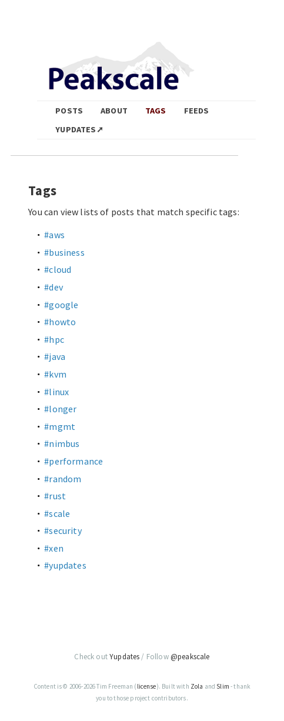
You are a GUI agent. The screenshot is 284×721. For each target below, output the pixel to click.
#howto (60, 322)
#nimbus (61, 443)
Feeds (196, 110)
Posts (69, 110)
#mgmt (59, 426)
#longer (60, 409)
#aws (54, 235)
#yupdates (65, 565)
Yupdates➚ (79, 129)
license (146, 686)
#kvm (55, 374)
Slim (222, 686)
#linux (56, 392)
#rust (55, 496)
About (114, 110)
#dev (53, 287)
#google (61, 305)
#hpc (54, 339)
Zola (197, 686)
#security (62, 530)
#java (54, 356)
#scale (57, 513)
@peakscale (190, 657)
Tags (155, 110)
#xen (54, 548)
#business (64, 252)
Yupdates (124, 657)
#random (62, 479)
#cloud (57, 269)
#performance (73, 461)
